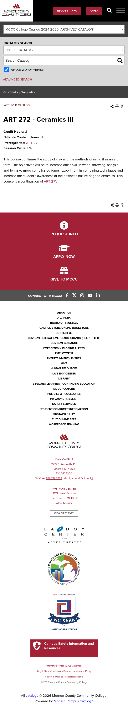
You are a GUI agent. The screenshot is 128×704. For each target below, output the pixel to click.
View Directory (64, 513)
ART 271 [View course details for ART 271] (32, 143)
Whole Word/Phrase (27, 70)
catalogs (32, 695)
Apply (94, 10)
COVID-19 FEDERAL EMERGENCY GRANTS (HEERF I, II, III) (64, 338)
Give (64, 363)
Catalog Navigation (22, 92)
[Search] (109, 10)
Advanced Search (17, 79)
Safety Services (64, 404)
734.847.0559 (64, 503)
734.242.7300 (64, 473)
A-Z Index (64, 317)
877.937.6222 (54, 478)
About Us (64, 312)
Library (64, 378)
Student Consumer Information (64, 409)
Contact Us (64, 333)
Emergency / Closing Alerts (64, 348)
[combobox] (64, 29)
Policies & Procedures (64, 394)
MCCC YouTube (64, 388)
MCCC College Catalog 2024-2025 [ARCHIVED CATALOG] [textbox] (49, 29)
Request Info (67, 10)
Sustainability (64, 414)
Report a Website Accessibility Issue (64, 676)
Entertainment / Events (64, 358)
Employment (64, 353)
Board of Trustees (64, 323)
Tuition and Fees (64, 419)
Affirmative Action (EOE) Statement (64, 665)
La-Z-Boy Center (64, 373)
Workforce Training (64, 424)
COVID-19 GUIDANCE (64, 343)
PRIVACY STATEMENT (64, 399)
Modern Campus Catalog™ (73, 701)
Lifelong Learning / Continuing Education (64, 383)
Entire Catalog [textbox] (19, 50)
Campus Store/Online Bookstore (64, 328)
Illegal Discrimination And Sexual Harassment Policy (64, 671)
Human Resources (64, 368)
